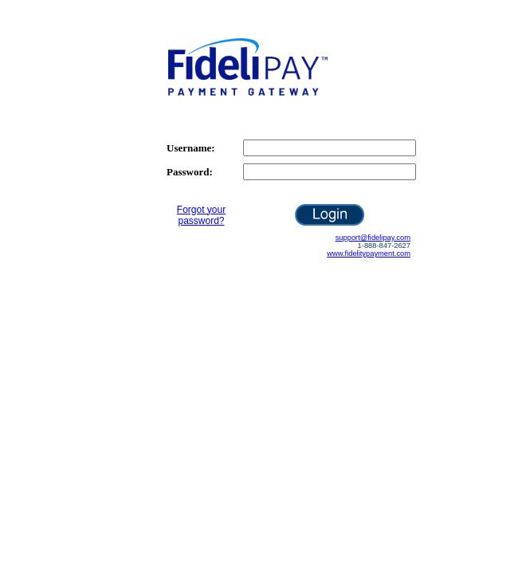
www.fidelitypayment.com (368, 254)
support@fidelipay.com (373, 238)
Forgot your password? (201, 215)
